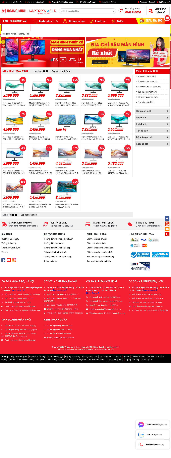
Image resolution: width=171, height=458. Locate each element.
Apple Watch (105, 356)
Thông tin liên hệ (8, 243)
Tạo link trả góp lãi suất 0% (99, 261)
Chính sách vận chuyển (97, 239)
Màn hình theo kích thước (149, 87)
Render (12, 359)
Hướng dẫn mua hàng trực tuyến (58, 239)
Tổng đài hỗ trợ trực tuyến (55, 252)
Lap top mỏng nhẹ (19, 356)
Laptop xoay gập (55, 356)
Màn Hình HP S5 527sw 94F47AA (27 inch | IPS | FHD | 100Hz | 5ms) (67, 172)
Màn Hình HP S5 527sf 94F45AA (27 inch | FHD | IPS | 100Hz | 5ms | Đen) (40, 172)
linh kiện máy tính (89, 356)
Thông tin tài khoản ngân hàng (57, 256)
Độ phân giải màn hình (148, 97)
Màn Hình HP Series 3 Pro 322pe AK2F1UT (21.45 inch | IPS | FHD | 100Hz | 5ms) (66, 104)
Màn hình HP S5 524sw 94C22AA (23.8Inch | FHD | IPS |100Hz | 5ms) (13, 206)
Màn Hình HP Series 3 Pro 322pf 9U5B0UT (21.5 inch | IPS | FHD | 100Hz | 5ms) (119, 138)
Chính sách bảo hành (96, 243)
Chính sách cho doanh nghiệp (100, 252)
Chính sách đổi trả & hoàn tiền (100, 248)
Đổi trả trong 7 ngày (86, 2)
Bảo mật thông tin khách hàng (100, 256)
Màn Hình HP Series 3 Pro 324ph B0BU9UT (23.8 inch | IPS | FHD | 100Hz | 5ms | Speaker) (14, 104)
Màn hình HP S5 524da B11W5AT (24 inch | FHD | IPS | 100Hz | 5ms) (39, 138)
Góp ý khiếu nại (50, 261)
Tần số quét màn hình (147, 92)
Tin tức (116, 21)
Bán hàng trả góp (73, 21)
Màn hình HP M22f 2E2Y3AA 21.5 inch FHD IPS (66, 206)
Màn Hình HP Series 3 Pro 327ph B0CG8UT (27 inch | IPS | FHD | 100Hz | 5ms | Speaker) (39, 104)
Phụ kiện (150, 356)
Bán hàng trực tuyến (45, 21)
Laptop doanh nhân (96, 359)
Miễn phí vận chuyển (35, 2)
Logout (151, 2)
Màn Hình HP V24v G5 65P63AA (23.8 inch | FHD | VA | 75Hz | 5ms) (66, 138)
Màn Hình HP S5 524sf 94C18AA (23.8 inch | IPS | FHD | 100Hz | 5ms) (118, 172)
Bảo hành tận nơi (107, 2)
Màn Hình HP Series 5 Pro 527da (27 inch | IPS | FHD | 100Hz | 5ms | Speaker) (14, 138)
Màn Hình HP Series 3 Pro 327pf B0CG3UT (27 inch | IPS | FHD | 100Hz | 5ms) (92, 104)
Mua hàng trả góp (56, 359)
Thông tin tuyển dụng (10, 248)
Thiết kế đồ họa (138, 356)
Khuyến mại (97, 21)
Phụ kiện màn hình (146, 102)
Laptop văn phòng (115, 359)
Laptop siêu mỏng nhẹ (76, 359)
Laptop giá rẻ (146, 359)
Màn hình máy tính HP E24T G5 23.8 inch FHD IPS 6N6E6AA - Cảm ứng (40, 206)
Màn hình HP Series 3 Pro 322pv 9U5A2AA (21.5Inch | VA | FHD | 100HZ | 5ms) (93, 138)
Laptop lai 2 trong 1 (37, 356)
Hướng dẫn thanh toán (54, 243)
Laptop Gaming (132, 359)
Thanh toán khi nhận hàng (60, 2)
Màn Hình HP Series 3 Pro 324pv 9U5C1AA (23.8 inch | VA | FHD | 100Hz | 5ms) (119, 104)
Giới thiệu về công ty (10, 239)
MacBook (117, 356)
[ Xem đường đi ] (17, 290)
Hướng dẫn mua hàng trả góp (57, 248)
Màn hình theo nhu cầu (148, 81)
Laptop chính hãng (26, 359)
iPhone (126, 356)
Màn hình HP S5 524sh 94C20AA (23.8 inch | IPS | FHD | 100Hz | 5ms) (92, 172)
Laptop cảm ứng (72, 356)
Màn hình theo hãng (147, 76)
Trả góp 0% (41, 359)
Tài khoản (143, 2)
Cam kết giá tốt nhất (11, 2)
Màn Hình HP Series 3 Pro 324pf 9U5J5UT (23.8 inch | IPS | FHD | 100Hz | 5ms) (14, 172)
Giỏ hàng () (163, 2)
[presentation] (4, 52)
